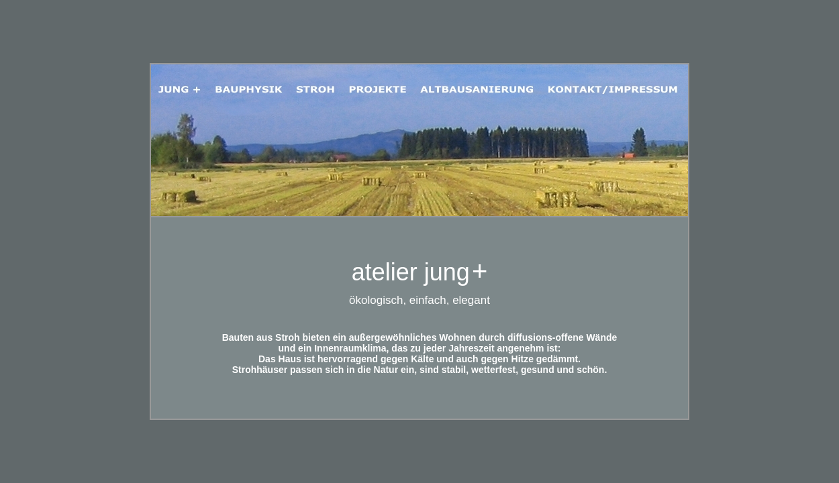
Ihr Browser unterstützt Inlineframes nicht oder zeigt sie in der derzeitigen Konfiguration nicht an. (419, 318)
